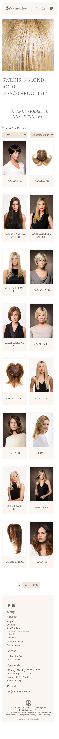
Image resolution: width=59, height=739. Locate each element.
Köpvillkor (13, 634)
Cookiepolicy (13, 645)
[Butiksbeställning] (42, 135)
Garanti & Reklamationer (19, 631)
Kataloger (12, 617)
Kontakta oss (13, 637)
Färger (10, 621)
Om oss (11, 625)
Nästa (34, 584)
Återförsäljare (13, 628)
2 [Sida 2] (26, 584)
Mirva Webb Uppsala (32, 719)
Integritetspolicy (15, 641)
